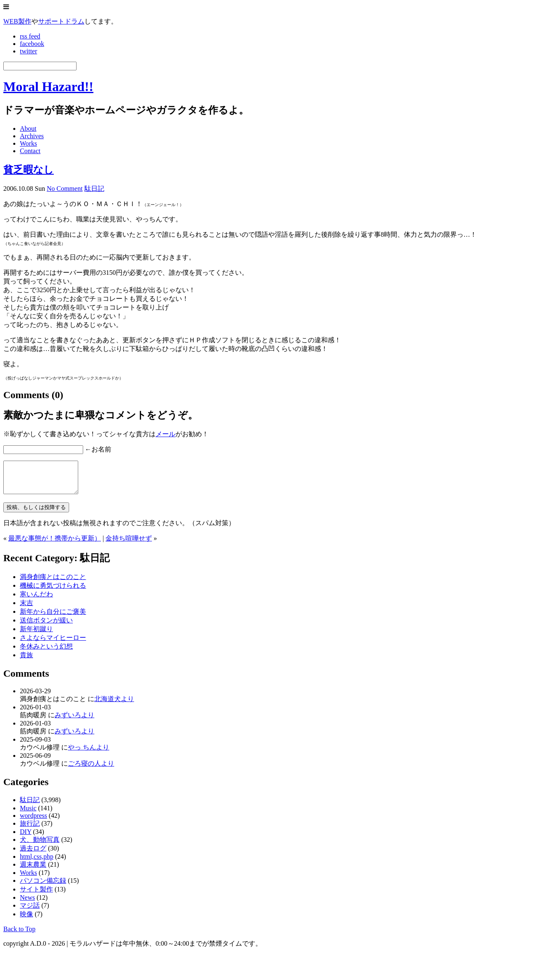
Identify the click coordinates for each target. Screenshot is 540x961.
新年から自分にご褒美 (53, 617)
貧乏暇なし (28, 169)
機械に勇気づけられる (53, 591)
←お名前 (98, 449)
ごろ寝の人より (91, 769)
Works (28, 143)
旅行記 (30, 829)
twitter (28, 51)
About (28, 128)
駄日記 (94, 188)
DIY (25, 837)
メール (165, 433)
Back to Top (19, 935)
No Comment (65, 188)
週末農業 (33, 870)
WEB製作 (17, 21)
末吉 (26, 609)
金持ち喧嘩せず (129, 544)
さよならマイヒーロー (53, 643)
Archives (32, 135)
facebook (32, 43)
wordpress (33, 821)
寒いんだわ (36, 600)
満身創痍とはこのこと (53, 582)
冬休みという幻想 (46, 652)
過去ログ (33, 854)
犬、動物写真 (40, 845)
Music (28, 814)
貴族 (26, 661)
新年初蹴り (36, 635)
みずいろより (74, 721)
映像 (26, 920)
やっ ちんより (88, 753)
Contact (30, 150)
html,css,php (36, 862)
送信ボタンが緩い (46, 626)
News (27, 903)
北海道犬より (114, 705)
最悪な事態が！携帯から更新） (54, 544)
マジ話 (30, 911)
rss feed (30, 36)
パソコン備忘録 (43, 886)
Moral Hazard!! (48, 86)
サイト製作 (36, 895)
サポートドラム (61, 21)
